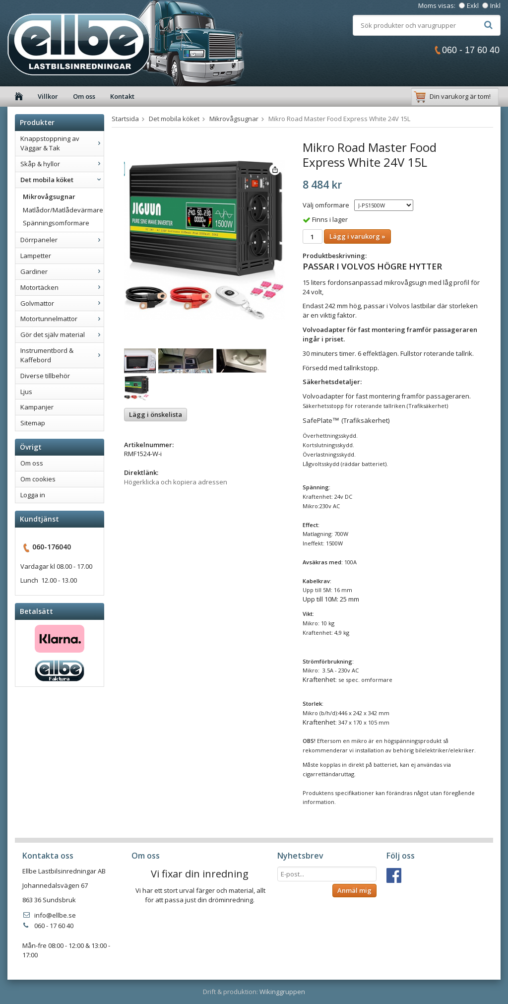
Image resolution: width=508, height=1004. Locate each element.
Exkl (473, 5)
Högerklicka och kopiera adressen (175, 481)
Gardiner (62, 271)
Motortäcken (62, 287)
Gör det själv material (62, 334)
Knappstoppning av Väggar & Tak (62, 143)
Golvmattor (62, 303)
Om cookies (38, 478)
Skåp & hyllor (62, 163)
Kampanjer (37, 406)
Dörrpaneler (62, 239)
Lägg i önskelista (155, 414)
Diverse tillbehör (45, 375)
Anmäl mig (354, 890)
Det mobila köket (62, 179)
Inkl (495, 5)
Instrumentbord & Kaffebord (62, 355)
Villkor (48, 96)
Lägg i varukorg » (357, 236)
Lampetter (35, 255)
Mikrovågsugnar (49, 196)
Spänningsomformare (56, 222)
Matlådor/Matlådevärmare (63, 209)
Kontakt (122, 96)
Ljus (26, 391)
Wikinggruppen (282, 991)
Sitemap (32, 422)
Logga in (32, 494)
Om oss (84, 96)
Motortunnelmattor (62, 318)
